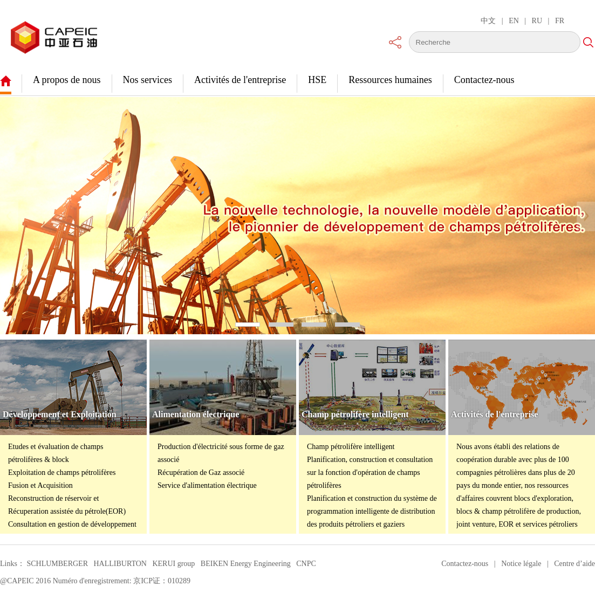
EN (514, 21)
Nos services (147, 79)
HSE (317, 79)
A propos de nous (67, 79)
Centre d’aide (574, 564)
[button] (9, 216)
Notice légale (521, 564)
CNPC (306, 564)
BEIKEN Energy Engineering (246, 564)
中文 (488, 21)
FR (559, 21)
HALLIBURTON (119, 564)
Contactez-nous (484, 79)
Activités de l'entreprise (240, 79)
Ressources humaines (390, 79)
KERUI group (173, 564)
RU (537, 21)
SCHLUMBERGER (57, 564)
